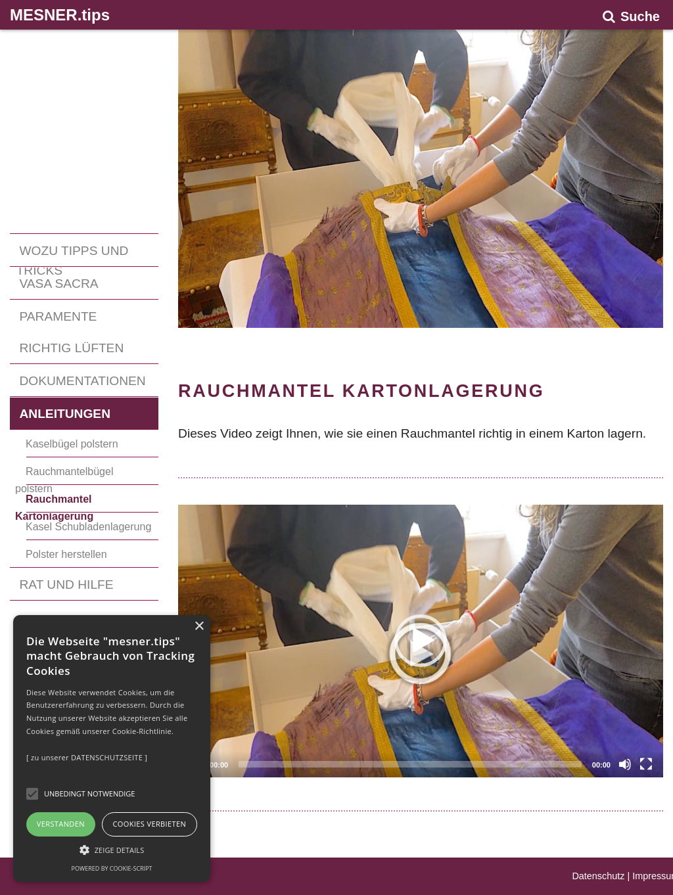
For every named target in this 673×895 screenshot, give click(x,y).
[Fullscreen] (646, 764)
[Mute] (625, 764)
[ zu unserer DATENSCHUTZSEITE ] (86, 757)
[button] (420, 640)
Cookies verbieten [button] (149, 824)
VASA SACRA (58, 283)
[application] (420, 641)
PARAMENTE (58, 316)
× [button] (199, 626)
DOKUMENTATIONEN (82, 381)
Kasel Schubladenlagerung (88, 526)
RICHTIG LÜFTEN (71, 348)
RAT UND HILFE (66, 584)
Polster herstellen (66, 554)
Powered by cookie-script (112, 868)
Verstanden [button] (61, 824)
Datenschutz (598, 876)
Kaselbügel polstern (72, 443)
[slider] (410, 764)
